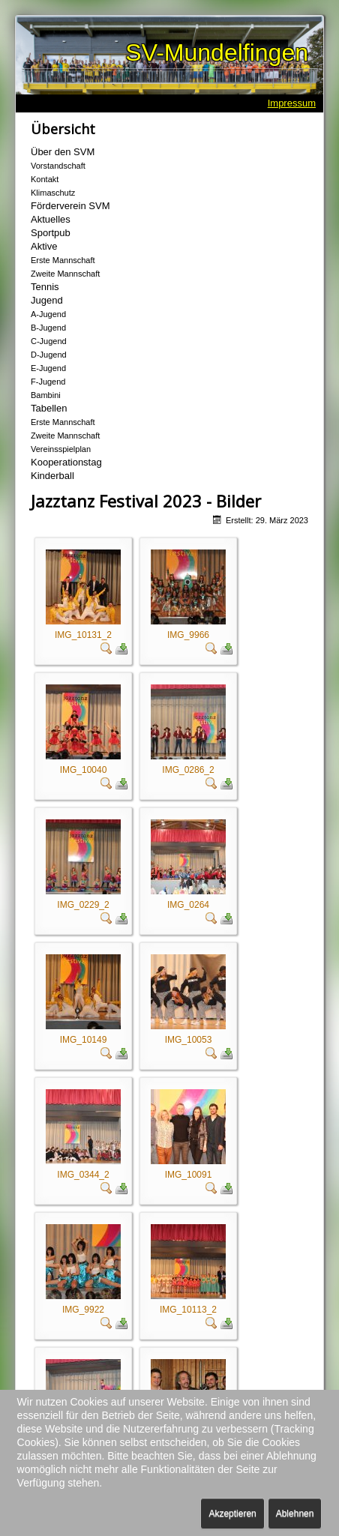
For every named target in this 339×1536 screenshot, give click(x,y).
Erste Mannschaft (63, 260)
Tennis (45, 286)
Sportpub (50, 232)
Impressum (292, 103)
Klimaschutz (53, 192)
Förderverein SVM (70, 205)
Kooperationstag (66, 462)
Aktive (44, 246)
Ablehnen (295, 1513)
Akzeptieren (232, 1513)
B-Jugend (48, 327)
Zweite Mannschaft (65, 273)
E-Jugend (48, 368)
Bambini (46, 395)
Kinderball (52, 475)
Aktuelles (50, 219)
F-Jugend (48, 381)
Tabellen (49, 408)
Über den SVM (62, 151)
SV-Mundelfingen (216, 52)
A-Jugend (48, 314)
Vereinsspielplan (61, 449)
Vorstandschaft (58, 165)
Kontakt (44, 179)
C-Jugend (49, 341)
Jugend (47, 300)
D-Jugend (49, 354)
